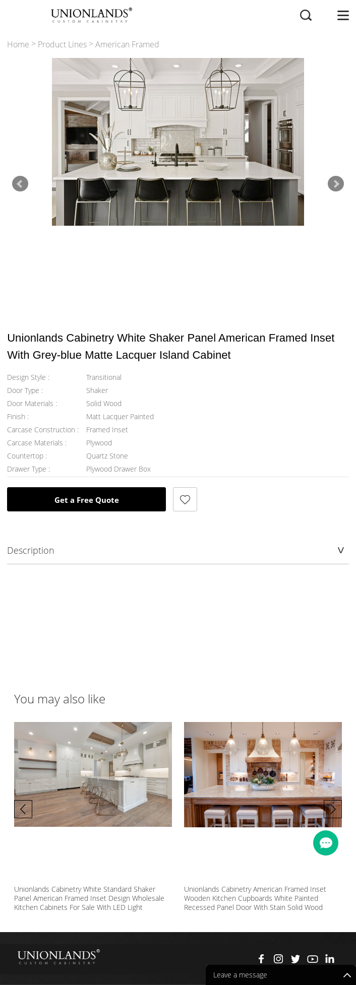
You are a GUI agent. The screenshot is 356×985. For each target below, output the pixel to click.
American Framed (127, 44)
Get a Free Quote (86, 499)
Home (18, 44)
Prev (20, 183)
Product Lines (62, 44)
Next (336, 183)
